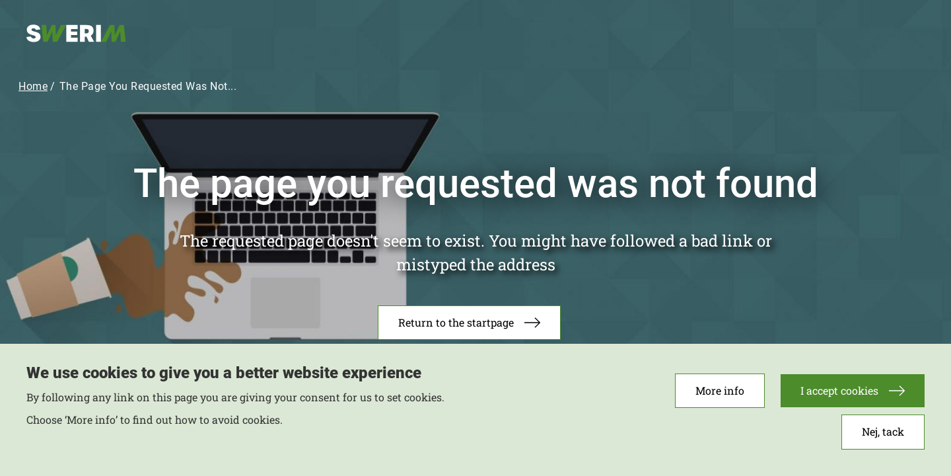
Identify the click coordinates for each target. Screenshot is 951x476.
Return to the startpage (456, 322)
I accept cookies (839, 395)
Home (33, 86)
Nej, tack (883, 436)
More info (719, 395)
